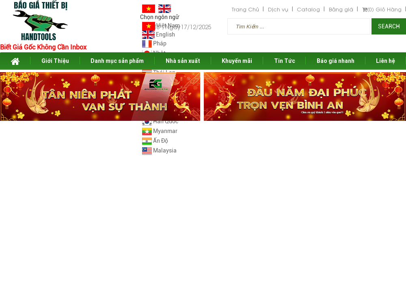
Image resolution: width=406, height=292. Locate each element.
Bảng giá (341, 9)
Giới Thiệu (55, 61)
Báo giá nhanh (335, 61)
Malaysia (159, 150)
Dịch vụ (278, 9)
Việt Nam (161, 25)
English (158, 34)
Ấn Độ (155, 140)
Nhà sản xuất (183, 61)
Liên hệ (385, 61)
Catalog (308, 9)
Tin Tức (284, 61)
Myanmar (159, 131)
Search (389, 26)
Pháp (154, 43)
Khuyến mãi (237, 61)
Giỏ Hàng (382, 9)
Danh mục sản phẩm (117, 61)
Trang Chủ (245, 9)
